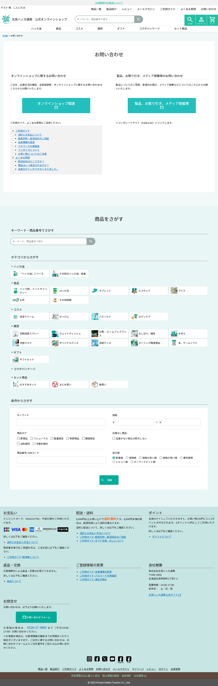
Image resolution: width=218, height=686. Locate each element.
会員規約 (126, 675)
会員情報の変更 (26, 142)
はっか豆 (64, 290)
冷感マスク (26, 343)
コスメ (79, 28)
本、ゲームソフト (187, 343)
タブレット (105, 290)
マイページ (138, 669)
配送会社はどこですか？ (31, 161)
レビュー (127, 9)
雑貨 (100, 28)
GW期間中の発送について (109, 2)
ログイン (163, 669)
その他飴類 (65, 300)
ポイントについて (161, 536)
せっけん (64, 316)
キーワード (23, 415)
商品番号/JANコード (28, 452)
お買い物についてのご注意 (32, 153)
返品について (14, 581)
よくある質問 (188, 9)
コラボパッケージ (149, 28)
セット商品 (180, 28)
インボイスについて (29, 150)
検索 (138, 19)
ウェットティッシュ (70, 333)
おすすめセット (28, 384)
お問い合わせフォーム (36, 617)
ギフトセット (27, 359)
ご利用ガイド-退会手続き (93, 579)
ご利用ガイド (167, 9)
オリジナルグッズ (69, 343)
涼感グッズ (105, 343)
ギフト (121, 28)
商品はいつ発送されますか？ (33, 165)
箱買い (102, 384)
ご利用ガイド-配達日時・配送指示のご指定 (103, 537)
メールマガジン (146, 9)
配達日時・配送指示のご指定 (33, 138)
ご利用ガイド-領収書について (23, 557)
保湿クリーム (27, 316)
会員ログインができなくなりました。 (38, 169)
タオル (181, 333)
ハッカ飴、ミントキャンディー (33, 290)
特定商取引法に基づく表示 (85, 675)
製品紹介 (111, 9)
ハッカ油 (36, 28)
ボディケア (144, 316)
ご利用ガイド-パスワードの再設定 (98, 575)
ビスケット (145, 290)
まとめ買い (65, 384)
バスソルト (105, 316)
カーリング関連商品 (149, 343)
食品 (58, 28)
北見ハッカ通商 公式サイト (163, 594)
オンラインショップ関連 (56, 105)
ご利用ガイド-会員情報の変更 (96, 571)
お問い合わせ (208, 9)
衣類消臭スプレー (29, 333)
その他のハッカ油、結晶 (72, 273)
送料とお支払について (30, 134)
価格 (114, 415)
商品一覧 (96, 9)
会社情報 (138, 675)
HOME (5, 35)
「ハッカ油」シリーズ (31, 273)
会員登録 (175, 669)
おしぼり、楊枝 (147, 333)
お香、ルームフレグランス (113, 333)
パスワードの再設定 (29, 146)
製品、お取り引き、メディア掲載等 (162, 105)
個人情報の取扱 (110, 675)
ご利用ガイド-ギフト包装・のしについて (102, 540)
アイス (181, 290)
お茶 (22, 300)
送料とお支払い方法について (22, 542)
